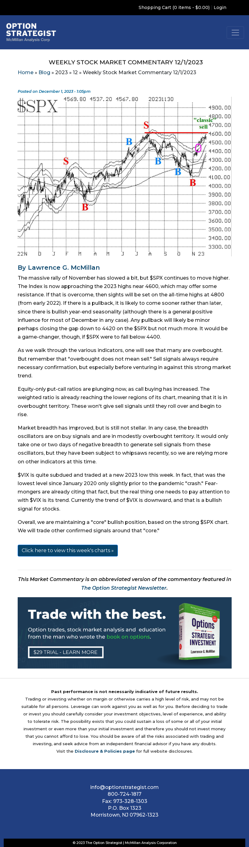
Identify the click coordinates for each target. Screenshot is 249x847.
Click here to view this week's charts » (68, 550)
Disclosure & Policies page (105, 751)
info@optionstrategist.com (124, 787)
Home (25, 72)
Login (220, 7)
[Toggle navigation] (235, 32)
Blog (44, 72)
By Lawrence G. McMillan (59, 267)
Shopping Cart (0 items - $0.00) (174, 7)
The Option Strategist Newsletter (124, 588)
